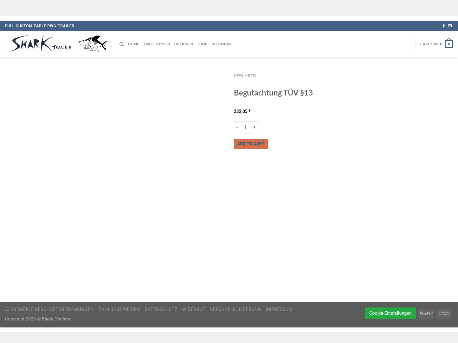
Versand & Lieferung (235, 309)
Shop (202, 44)
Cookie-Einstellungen (390, 313)
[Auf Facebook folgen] (444, 26)
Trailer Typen (156, 44)
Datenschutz (161, 309)
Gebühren (245, 75)
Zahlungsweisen (119, 309)
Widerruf (193, 309)
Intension (221, 44)
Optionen (183, 44)
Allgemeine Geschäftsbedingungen (49, 309)
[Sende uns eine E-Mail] (450, 26)
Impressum (279, 309)
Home (133, 44)
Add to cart (251, 143)
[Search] (121, 44)
